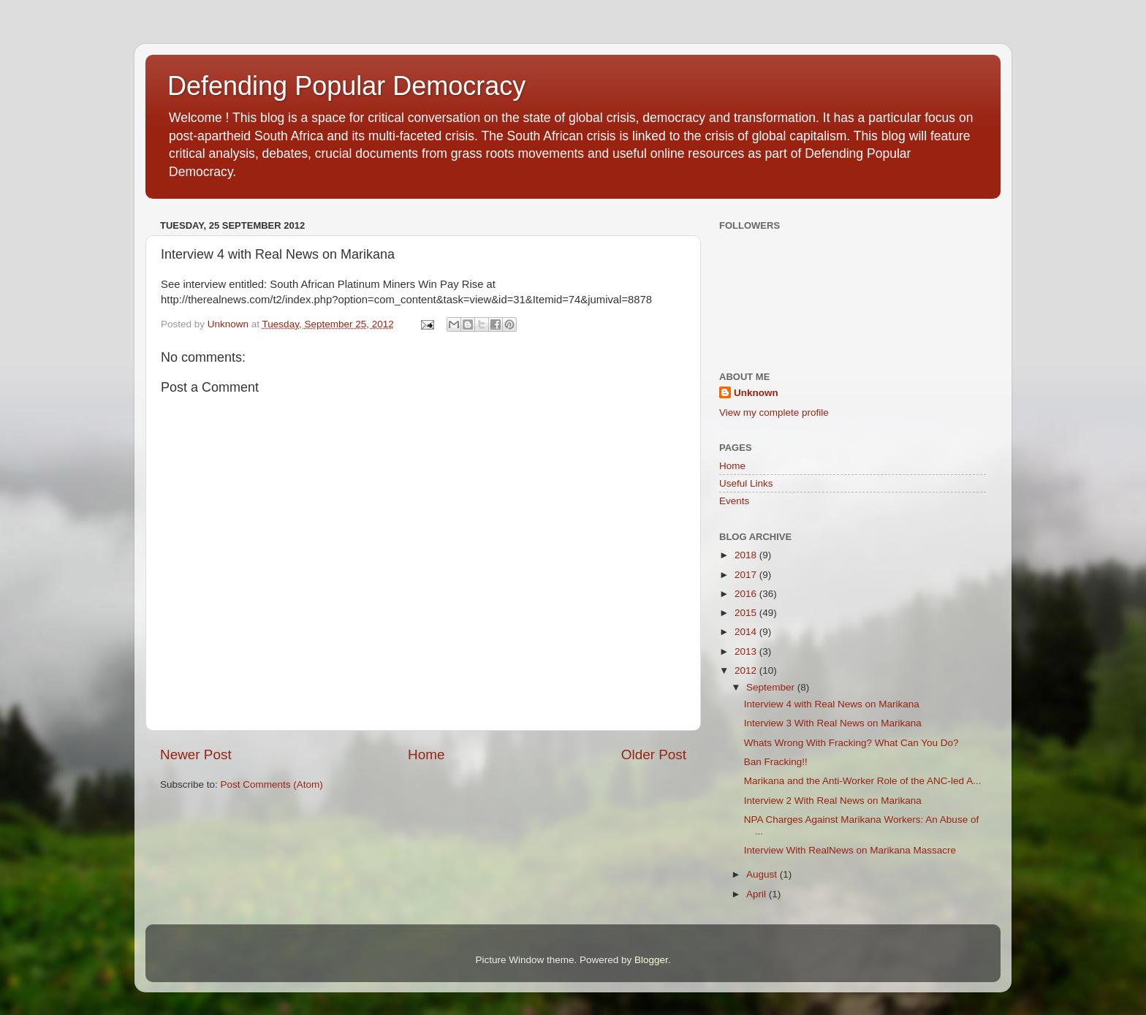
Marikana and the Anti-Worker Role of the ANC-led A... (863, 780)
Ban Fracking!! (776, 761)
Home (426, 754)
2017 (747, 574)
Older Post (653, 754)
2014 (747, 631)
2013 (747, 651)
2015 (747, 612)
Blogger (651, 959)
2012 (747, 670)
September (771, 687)
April (757, 894)
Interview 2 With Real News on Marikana (833, 800)
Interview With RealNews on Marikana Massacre (850, 850)
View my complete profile (774, 412)
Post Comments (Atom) (272, 784)
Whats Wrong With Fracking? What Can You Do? (851, 742)
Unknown (756, 392)
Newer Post (196, 754)
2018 (747, 555)
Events (734, 500)
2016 (747, 593)
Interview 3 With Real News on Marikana (833, 723)
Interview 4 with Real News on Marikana (831, 704)
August (763, 874)
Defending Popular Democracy (346, 86)
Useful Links (746, 483)
